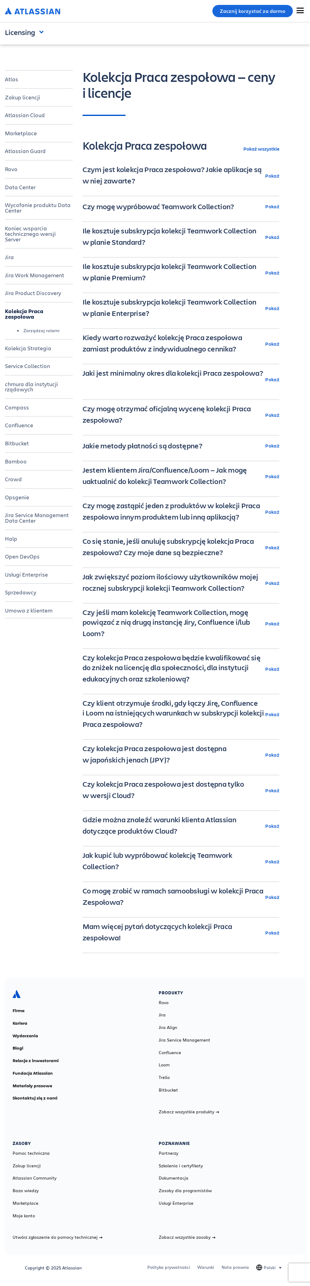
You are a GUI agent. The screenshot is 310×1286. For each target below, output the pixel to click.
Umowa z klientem (28, 610)
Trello (164, 1077)
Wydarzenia (25, 1035)
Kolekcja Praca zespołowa (24, 313)
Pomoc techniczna (31, 1153)
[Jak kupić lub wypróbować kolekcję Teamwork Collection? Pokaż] (181, 861)
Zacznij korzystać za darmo (252, 11)
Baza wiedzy (26, 1190)
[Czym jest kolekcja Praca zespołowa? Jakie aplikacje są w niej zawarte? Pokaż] (181, 176)
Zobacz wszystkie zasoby (187, 1237)
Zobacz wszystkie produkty (189, 1111)
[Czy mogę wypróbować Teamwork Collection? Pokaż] (181, 206)
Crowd (13, 479)
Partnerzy (168, 1153)
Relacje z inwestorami (36, 1060)
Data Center (20, 187)
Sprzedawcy (20, 592)
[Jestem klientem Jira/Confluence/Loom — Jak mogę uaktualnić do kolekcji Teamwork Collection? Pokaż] (181, 476)
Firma (19, 1010)
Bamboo (16, 461)
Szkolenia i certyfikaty (181, 1165)
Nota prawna (235, 1267)
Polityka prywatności (168, 1267)
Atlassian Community (34, 1178)
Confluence (19, 425)
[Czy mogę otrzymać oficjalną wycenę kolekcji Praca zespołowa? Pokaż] (181, 415)
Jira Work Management (34, 275)
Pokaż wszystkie (261, 148)
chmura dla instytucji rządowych (31, 386)
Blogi (18, 1048)
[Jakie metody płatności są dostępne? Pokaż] (181, 446)
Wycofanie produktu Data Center (38, 207)
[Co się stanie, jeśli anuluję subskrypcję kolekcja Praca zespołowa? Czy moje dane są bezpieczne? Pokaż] (181, 547)
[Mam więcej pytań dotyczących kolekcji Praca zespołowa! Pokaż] (181, 933)
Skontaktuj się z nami (35, 1098)
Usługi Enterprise (26, 574)
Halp (11, 538)
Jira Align (168, 1027)
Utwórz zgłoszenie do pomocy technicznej (58, 1237)
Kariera (20, 1023)
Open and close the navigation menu (43, 31)
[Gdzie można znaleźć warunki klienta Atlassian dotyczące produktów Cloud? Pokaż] (181, 826)
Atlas (11, 79)
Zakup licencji (22, 97)
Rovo (11, 169)
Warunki (205, 1267)
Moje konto (24, 1215)
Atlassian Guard (25, 151)
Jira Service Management (184, 1040)
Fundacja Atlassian (33, 1073)
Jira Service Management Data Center (37, 517)
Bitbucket (17, 443)
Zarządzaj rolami (41, 330)
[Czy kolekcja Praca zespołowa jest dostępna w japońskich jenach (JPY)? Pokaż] (181, 755)
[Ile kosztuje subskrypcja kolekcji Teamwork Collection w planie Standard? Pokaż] (181, 237)
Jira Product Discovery (33, 293)
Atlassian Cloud (25, 115)
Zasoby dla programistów (185, 1190)
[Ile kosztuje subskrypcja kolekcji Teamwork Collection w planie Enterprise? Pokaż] (181, 308)
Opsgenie (17, 497)
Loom (164, 1064)
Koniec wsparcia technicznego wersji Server (30, 234)
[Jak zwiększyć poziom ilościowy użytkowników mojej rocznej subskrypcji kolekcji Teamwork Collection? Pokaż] (181, 583)
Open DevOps (22, 556)
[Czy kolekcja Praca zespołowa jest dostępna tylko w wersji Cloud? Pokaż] (181, 790)
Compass (17, 407)
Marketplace (21, 133)
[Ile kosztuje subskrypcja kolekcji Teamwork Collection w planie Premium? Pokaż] (181, 273)
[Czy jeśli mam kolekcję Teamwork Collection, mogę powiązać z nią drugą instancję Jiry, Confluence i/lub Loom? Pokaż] (181, 623)
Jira (9, 257)
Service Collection (27, 366)
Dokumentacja (173, 1178)
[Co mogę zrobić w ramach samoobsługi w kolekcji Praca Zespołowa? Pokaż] (181, 897)
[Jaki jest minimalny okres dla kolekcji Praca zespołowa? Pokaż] (181, 379)
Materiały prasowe (32, 1085)
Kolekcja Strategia (28, 348)
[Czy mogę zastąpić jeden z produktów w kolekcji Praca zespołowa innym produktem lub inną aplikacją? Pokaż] (181, 512)
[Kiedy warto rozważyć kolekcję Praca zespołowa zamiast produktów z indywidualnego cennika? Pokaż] (181, 344)
